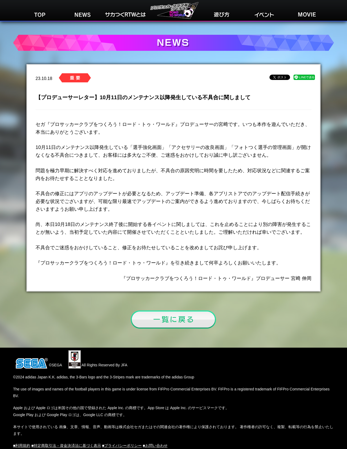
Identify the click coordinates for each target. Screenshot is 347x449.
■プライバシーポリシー (122, 445)
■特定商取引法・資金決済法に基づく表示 (66, 445)
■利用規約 (21, 445)
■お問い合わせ (155, 445)
